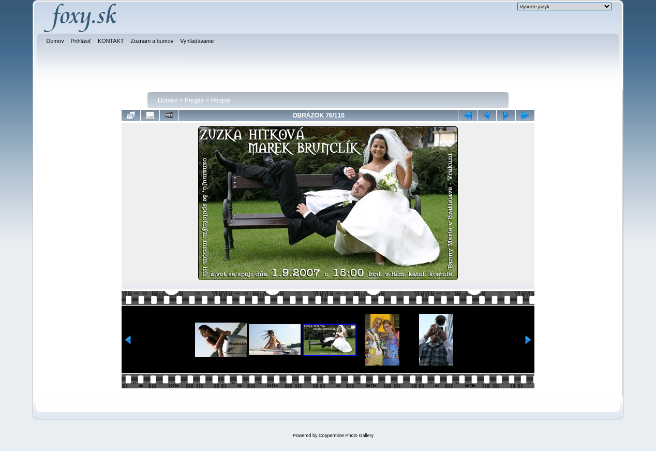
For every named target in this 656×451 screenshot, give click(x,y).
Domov (167, 100)
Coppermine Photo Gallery (346, 435)
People (194, 100)
